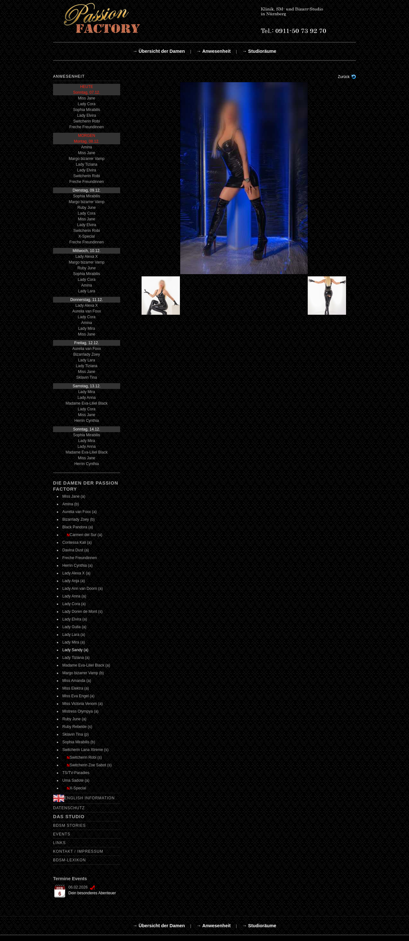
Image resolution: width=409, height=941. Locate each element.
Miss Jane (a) (73, 496)
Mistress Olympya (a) (80, 711)
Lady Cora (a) (74, 604)
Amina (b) (70, 504)
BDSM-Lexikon (69, 860)
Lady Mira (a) (73, 642)
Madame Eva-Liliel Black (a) (86, 665)
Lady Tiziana (86, 164)
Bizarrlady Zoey (86, 354)
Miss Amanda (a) (76, 680)
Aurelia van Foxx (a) (79, 512)
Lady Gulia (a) (74, 627)
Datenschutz (69, 808)
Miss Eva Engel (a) (78, 696)
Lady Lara (86, 291)
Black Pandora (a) (77, 527)
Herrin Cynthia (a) (77, 565)
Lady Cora (86, 104)
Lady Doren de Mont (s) (82, 611)
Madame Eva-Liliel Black (86, 403)
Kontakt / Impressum (78, 851)
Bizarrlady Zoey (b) (78, 519)
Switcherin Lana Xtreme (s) (85, 749)
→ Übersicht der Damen (159, 51)
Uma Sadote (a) (75, 780)
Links (59, 843)
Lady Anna (87, 397)
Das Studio (69, 816)
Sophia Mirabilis (86, 109)
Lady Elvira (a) (74, 619)
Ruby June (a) (74, 719)
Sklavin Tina (86, 377)
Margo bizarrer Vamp (86, 158)
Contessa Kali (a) (77, 542)
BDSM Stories (69, 825)
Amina (86, 147)
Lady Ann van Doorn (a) (82, 588)
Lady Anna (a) (74, 596)
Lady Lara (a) (73, 634)
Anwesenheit (69, 76)
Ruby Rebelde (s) (77, 726)
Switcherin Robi (86, 121)
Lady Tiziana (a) (75, 657)
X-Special (86, 236)
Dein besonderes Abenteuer (92, 893)
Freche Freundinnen (86, 127)
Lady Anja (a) (73, 581)
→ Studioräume (259, 51)
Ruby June (86, 207)
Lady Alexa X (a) (76, 573)
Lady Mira (86, 328)
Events (61, 834)
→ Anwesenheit (214, 51)
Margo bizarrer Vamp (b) (83, 673)
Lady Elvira (86, 115)
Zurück (344, 77)
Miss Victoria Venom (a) (82, 703)
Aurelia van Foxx (86, 311)
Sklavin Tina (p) (75, 734)
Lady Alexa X (86, 256)
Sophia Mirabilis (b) (78, 742)
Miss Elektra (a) (75, 688)
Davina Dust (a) (75, 550)
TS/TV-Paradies (75, 773)
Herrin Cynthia (86, 420)
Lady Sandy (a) (75, 650)
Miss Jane (86, 98)
